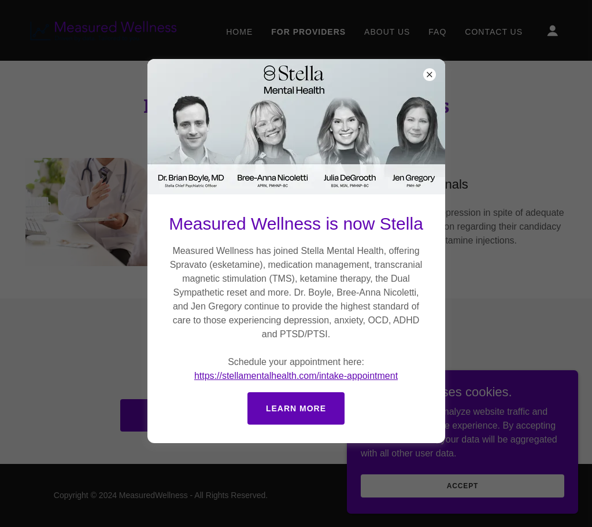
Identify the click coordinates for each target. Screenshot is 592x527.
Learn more (296, 408)
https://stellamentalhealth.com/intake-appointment (296, 376)
